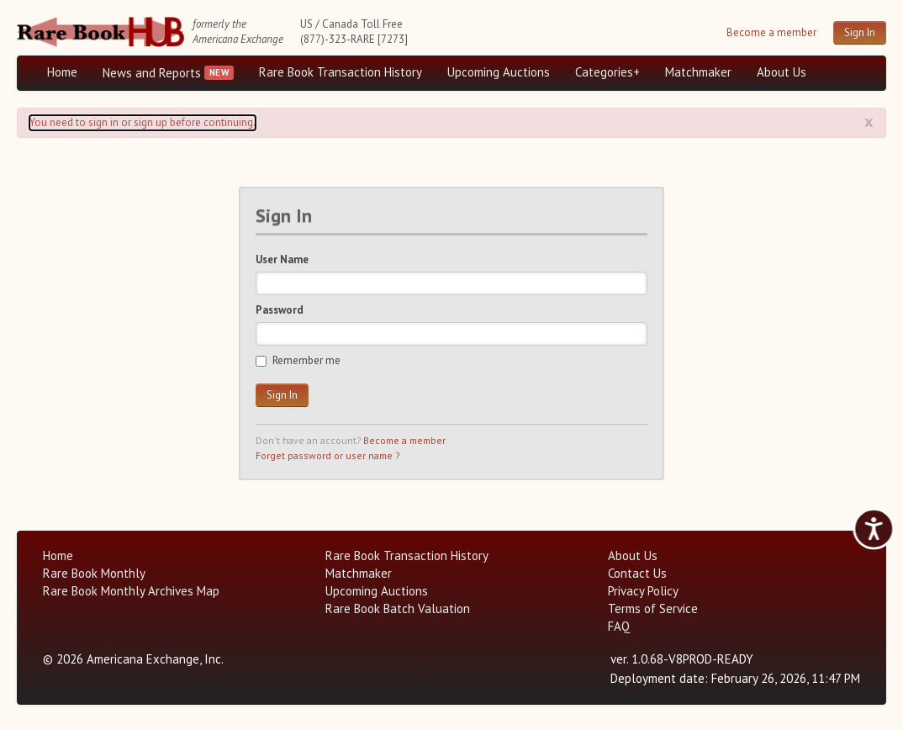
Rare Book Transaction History (340, 72)
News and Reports (152, 73)
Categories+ (607, 72)
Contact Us (637, 573)
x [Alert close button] (869, 121)
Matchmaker (698, 72)
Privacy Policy (643, 591)
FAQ (619, 626)
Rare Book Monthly (94, 573)
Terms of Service (653, 608)
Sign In (859, 32)
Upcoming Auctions (498, 72)
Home (62, 72)
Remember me (298, 360)
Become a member (771, 32)
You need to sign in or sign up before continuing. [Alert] (142, 122)
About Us (781, 72)
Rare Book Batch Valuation (397, 608)
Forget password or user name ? (327, 455)
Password (280, 310)
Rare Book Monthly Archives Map (131, 591)
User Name (282, 259)
